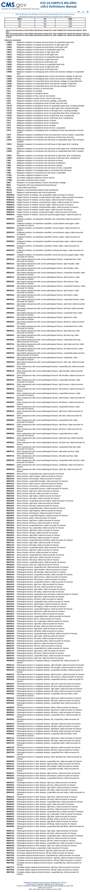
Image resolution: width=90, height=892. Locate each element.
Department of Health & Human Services (36, 882)
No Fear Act (59, 884)
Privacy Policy (31, 884)
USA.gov (63, 882)
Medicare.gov (55, 882)
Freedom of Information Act (45, 884)
